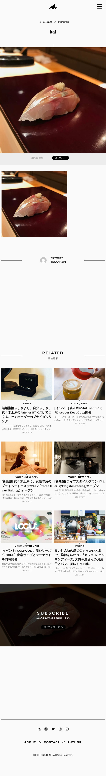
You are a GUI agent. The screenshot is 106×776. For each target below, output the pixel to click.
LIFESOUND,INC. (44, 755)
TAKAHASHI (63, 21)
